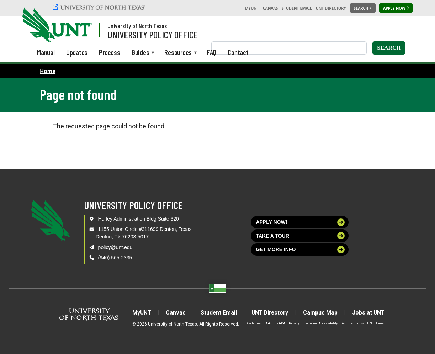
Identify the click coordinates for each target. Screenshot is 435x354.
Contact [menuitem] (238, 52)
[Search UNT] (363, 8)
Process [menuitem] (109, 52)
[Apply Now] (396, 8)
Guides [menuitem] (140, 53)
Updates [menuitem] (77, 52)
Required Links (347, 323)
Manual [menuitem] (46, 52)
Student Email (297, 8)
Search (389, 48)
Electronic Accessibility (315, 323)
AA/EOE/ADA (271, 323)
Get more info (300, 249)
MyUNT (252, 8)
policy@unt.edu (115, 247)
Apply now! (300, 222)
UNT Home (370, 323)
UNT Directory (331, 8)
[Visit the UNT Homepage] (81, 26)
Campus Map (322, 312)
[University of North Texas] (100, 7)
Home (47, 70)
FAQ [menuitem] (211, 52)
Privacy (289, 323)
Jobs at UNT (371, 312)
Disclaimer (249, 323)
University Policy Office (152, 34)
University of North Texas (137, 26)
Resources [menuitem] (178, 53)
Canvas (270, 8)
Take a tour (300, 235)
